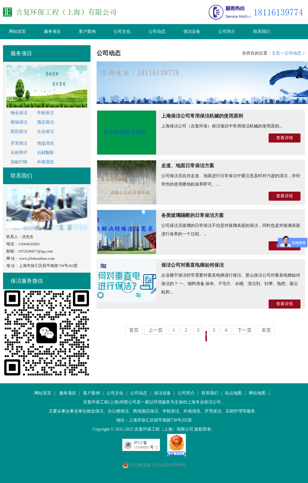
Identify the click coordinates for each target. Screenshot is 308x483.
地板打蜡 (19, 162)
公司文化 (122, 31)
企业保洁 (45, 131)
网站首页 (17, 31)
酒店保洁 (45, 122)
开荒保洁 (19, 143)
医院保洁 (19, 131)
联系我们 (261, 31)
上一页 (155, 330)
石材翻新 (45, 152)
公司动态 (157, 31)
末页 (266, 330)
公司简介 (226, 31)
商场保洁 (19, 122)
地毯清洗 (45, 143)
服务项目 (52, 31)
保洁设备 (191, 31)
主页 (276, 53)
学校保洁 (45, 113)
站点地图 (233, 393)
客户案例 (87, 31)
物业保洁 (19, 113)
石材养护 (19, 152)
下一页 (244, 330)
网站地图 (257, 393)
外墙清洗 (45, 162)
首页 (134, 330)
